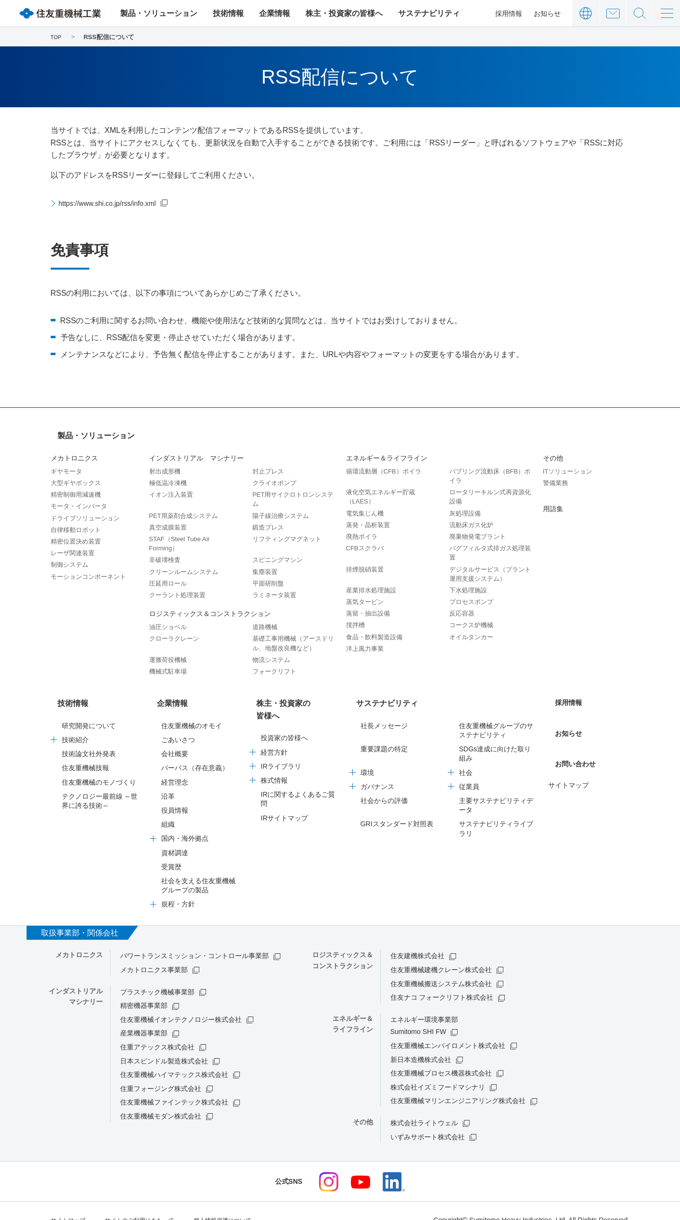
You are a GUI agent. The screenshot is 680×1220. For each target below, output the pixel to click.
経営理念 (174, 765)
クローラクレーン (174, 629)
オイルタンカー (471, 628)
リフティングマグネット (286, 530)
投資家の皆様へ (284, 708)
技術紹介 (75, 722)
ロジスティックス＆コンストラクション (210, 605)
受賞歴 (171, 849)
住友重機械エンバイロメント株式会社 (447, 1028)
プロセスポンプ (471, 593)
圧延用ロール (168, 574)
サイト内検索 (639, 13)
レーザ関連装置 (73, 544)
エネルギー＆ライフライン (386, 449)
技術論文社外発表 (89, 736)
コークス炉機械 (471, 616)
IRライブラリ (281, 736)
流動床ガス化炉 (471, 516)
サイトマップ (568, 755)
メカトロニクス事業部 (154, 952)
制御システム (69, 556)
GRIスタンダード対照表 (397, 806)
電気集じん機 (365, 504)
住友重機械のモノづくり (99, 765)
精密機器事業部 (143, 988)
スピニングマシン (277, 551)
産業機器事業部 (143, 1015)
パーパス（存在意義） (195, 750)
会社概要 (174, 736)
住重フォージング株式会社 (160, 1071)
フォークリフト (274, 662)
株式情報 (274, 750)
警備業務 (555, 474)
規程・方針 (178, 886)
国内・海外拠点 (184, 821)
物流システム (271, 651)
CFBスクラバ (365, 539)
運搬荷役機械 (168, 651)
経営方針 (274, 722)
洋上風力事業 (365, 640)
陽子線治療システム (280, 507)
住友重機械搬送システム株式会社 (441, 966)
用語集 (553, 500)
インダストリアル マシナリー (196, 449)
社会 (465, 755)
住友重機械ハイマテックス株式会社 (174, 1057)
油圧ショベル (168, 618)
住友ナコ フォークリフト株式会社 (442, 980)
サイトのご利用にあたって (151, 1202)
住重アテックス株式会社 (157, 1029)
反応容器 (461, 604)
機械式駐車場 (168, 662)
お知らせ (547, 13)
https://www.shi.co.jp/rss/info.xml (115, 203)
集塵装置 (265, 563)
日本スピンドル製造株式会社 (164, 1044)
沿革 (168, 779)
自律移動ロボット (76, 521)
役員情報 (174, 793)
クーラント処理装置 (177, 586)
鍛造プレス (268, 518)
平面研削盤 (268, 574)
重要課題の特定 (384, 731)
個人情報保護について (244, 1202)
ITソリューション (568, 462)
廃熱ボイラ (361, 527)
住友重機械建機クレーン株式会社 (441, 952)
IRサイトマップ (284, 788)
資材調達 (174, 835)
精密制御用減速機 (76, 485)
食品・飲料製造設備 (374, 628)
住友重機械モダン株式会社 (160, 1099)
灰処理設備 (465, 504)
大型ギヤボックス (76, 474)
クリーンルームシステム (183, 563)
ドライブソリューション (85, 509)
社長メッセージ (384, 708)
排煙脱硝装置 (365, 560)
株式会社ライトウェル (424, 1105)
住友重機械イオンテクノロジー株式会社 (181, 1002)
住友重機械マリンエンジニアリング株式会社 (458, 1083)
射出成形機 (164, 462)
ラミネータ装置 (274, 586)
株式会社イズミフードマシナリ (437, 1070)
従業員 (469, 769)
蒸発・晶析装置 (368, 516)
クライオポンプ (274, 474)
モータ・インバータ (79, 497)
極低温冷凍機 (168, 474)
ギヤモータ (66, 462)
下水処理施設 (468, 581)
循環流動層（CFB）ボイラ (383, 462)
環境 (367, 755)
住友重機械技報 (85, 750)
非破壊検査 (164, 551)
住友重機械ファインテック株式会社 (174, 1085)
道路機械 (265, 618)
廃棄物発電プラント (477, 527)
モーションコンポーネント (88, 568)
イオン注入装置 (171, 485)
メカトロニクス (74, 449)
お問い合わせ (612, 13)
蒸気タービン (365, 593)
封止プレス (268, 462)
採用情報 (508, 13)
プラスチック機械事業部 (157, 974)
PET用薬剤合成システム (183, 507)
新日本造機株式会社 (420, 1042)
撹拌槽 (355, 616)
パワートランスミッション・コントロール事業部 (194, 938)
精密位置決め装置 (76, 532)
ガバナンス (377, 769)
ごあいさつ (178, 722)
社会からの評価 (384, 783)
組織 (168, 807)
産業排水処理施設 (371, 581)
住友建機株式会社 (417, 938)
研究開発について (89, 708)
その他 (553, 449)
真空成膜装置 (168, 518)
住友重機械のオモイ (191, 708)
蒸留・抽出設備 (368, 604)
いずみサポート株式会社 (427, 1119)
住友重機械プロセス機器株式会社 (441, 1056)
